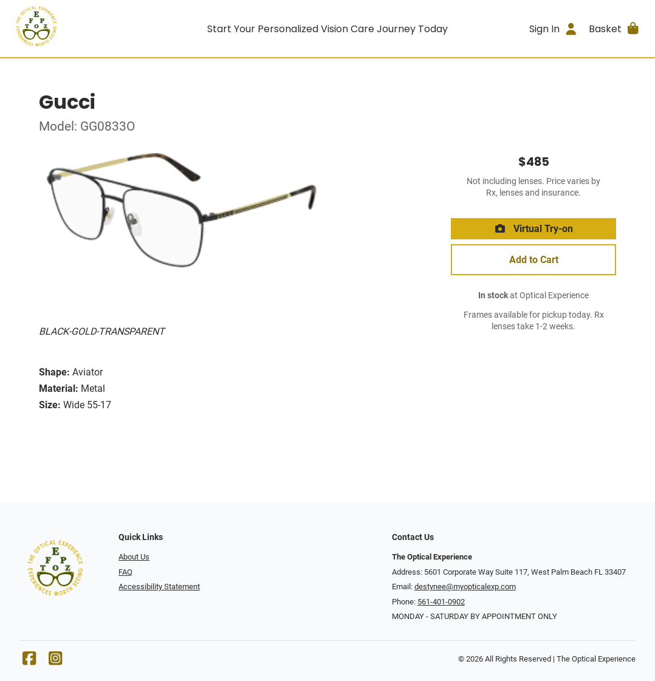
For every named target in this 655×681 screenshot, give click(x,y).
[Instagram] (55, 661)
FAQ (125, 572)
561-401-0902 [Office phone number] (441, 601)
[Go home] (89, 28)
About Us (133, 556)
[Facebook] (29, 661)
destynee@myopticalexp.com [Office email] (465, 586)
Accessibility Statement (159, 586)
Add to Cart (533, 259)
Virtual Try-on (533, 228)
